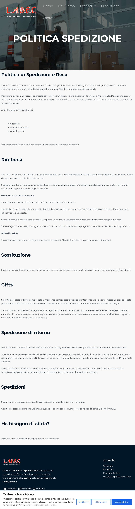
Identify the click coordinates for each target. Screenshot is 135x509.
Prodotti (86, 7)
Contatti (49, 22)
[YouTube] (40, 489)
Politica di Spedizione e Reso (117, 477)
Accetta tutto (121, 502)
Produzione (110, 7)
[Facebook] (10, 489)
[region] (67, 499)
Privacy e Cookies (112, 473)
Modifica (82, 502)
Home (48, 7)
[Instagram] (25, 489)
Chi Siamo (66, 7)
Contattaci (108, 469)
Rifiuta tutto (101, 502)
